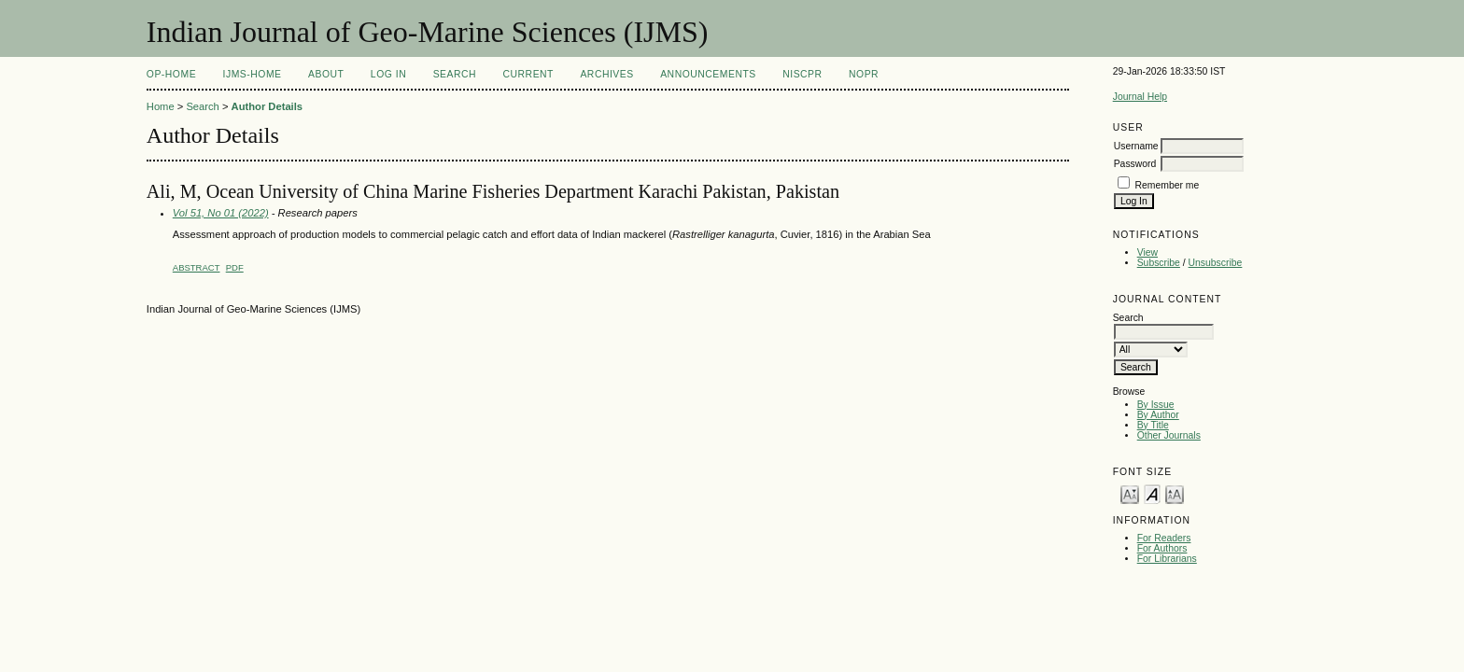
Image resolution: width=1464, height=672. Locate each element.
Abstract (196, 267)
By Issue (1156, 404)
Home (161, 106)
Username (1136, 146)
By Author (1158, 415)
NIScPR (802, 74)
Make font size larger (1174, 493)
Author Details (267, 106)
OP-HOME (171, 74)
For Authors (1162, 548)
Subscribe (1158, 263)
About (326, 74)
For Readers (1164, 538)
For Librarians (1167, 558)
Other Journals (1169, 435)
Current (528, 74)
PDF (235, 267)
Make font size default (1152, 493)
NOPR (864, 74)
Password (1135, 164)
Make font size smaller (1129, 493)
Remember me (1167, 185)
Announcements (708, 74)
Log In (388, 74)
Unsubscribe (1216, 263)
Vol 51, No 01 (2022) (221, 212)
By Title (1153, 425)
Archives (606, 74)
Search (454, 74)
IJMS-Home (252, 74)
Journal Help (1140, 96)
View (1147, 252)
